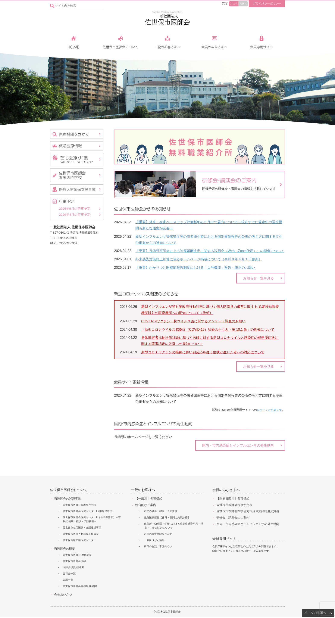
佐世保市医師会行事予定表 (234, 505)
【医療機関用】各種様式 (232, 499)
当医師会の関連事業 (67, 499)
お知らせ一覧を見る (258, 277)
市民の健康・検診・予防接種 (160, 512)
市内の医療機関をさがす (158, 535)
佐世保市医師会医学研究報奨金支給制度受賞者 (247, 512)
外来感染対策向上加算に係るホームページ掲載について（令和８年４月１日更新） (198, 258)
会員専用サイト (224, 539)
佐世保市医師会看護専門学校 (79, 505)
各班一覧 (68, 580)
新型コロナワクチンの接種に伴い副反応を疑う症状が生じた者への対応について (202, 352)
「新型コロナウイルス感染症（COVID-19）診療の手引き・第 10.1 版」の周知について (208, 329)
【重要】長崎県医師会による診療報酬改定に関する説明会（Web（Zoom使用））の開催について (210, 250)
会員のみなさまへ (226, 491)
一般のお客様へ (143, 491)
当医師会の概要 (64, 549)
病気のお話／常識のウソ (158, 547)
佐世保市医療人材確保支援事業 (81, 534)
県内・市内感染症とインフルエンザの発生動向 (238, 446)
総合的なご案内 (145, 505)
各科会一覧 (69, 574)
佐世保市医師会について (69, 491)
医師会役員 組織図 (73, 568)
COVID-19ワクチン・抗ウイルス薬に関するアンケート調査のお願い (193, 321)
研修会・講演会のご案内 (232, 518)
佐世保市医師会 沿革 (75, 561)
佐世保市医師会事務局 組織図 (80, 587)
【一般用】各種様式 (148, 499)
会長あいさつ (63, 595)
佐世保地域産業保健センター (79, 541)
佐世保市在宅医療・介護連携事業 (82, 528)
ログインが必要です (268, 410)
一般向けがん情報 (154, 541)
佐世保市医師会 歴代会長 (77, 555)
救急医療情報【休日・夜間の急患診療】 (167, 518)
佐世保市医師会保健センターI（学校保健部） (89, 511)
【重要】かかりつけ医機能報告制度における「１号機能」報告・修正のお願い (195, 266)
